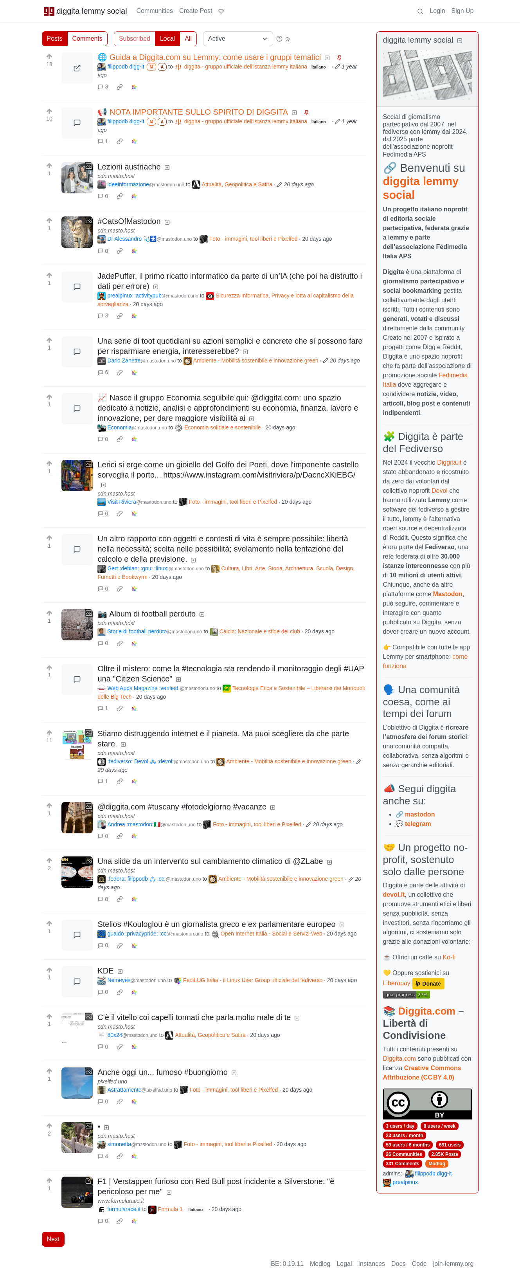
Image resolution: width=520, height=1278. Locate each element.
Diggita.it (449, 462)
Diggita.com (426, 1011)
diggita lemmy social (85, 11)
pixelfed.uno (112, 1081)
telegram (418, 823)
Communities (155, 10)
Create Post (195, 10)
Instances (371, 1263)
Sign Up (463, 10)
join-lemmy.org (453, 1263)
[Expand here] (77, 177)
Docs (398, 1263)
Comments (87, 38)
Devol (440, 490)
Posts (55, 38)
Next (53, 1239)
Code (419, 1263)
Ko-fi (449, 957)
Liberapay (396, 983)
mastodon (420, 814)
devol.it (394, 894)
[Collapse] (459, 41)
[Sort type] (238, 38)
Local (167, 38)
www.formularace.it (120, 1201)
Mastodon (448, 594)
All (188, 38)
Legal (344, 1263)
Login (437, 10)
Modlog (436, 1163)
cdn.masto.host (116, 176)
